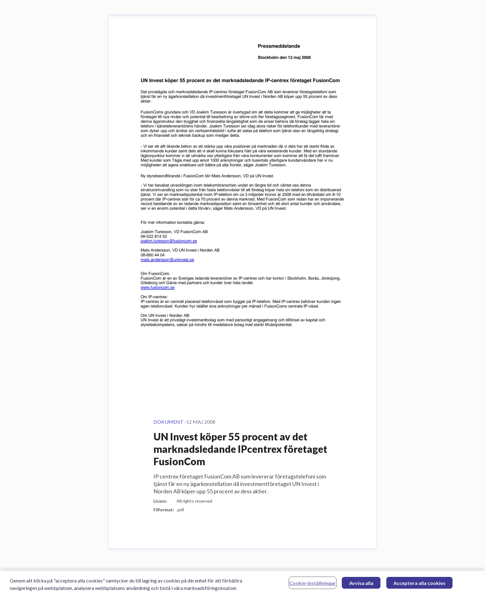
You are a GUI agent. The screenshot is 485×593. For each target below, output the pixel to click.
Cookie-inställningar (312, 584)
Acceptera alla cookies (419, 584)
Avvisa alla (361, 584)
